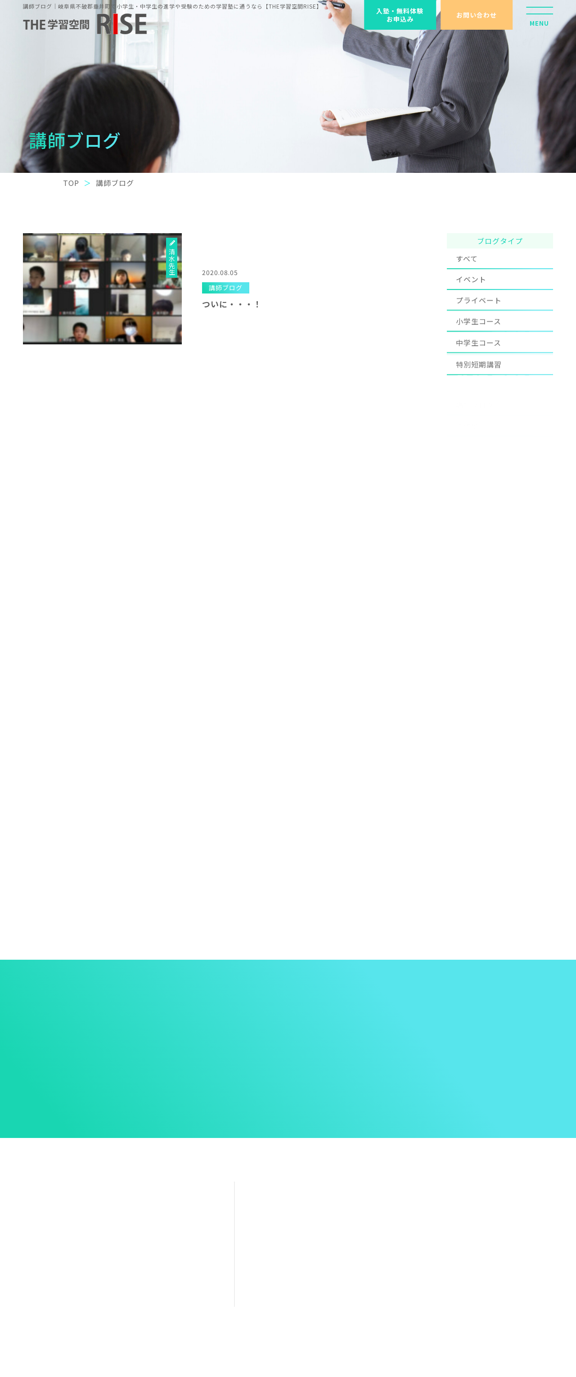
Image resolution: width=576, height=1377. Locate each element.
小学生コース (478, 338)
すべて (467, 265)
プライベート (479, 312)
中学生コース (478, 362)
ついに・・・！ (232, 304)
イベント (471, 287)
